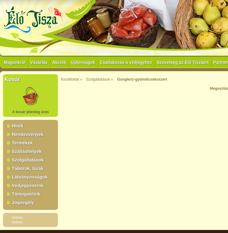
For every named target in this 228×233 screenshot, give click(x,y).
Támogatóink (26, 193)
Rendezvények (28, 134)
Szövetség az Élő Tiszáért (182, 62)
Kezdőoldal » (71, 79)
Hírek (17, 125)
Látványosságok (30, 176)
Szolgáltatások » (99, 79)
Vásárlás (39, 62)
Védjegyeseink (28, 185)
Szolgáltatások (28, 159)
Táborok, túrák (28, 168)
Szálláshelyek (27, 151)
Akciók (59, 62)
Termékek (22, 142)
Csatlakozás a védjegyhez (126, 62)
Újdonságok (83, 62)
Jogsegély (23, 202)
